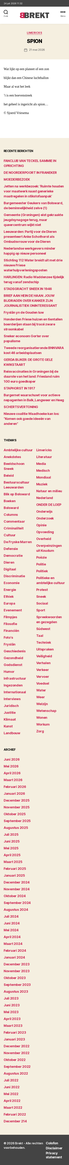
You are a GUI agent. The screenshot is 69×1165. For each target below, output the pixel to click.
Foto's (8, 637)
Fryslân (9, 644)
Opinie (41, 525)
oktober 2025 (15, 814)
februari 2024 (15, 950)
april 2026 (12, 773)
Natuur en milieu (49, 491)
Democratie (13, 556)
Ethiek (8, 596)
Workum (43, 724)
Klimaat (10, 719)
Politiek (42, 571)
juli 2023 (11, 998)
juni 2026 (12, 759)
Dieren (9, 562)
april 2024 (12, 937)
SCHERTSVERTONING (21, 407)
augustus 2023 (16, 991)
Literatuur (44, 457)
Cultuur (10, 535)
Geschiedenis (15, 651)
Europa (9, 603)
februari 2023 (15, 1032)
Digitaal (10, 569)
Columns (11, 515)
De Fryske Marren (18, 542)
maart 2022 (13, 1107)
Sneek (41, 596)
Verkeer (42, 670)
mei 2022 (11, 1094)
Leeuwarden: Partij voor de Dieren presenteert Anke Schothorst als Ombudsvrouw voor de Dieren (30, 237)
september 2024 (17, 903)
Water (41, 690)
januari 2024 (14, 957)
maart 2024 (13, 944)
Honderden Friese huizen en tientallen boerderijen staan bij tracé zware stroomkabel (33, 324)
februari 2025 (15, 869)
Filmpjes (10, 617)
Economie (12, 583)
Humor (9, 672)
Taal (39, 636)
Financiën (11, 631)
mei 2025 (11, 848)
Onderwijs (44, 511)
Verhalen (43, 663)
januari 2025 (14, 875)
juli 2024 (11, 916)
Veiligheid (44, 656)
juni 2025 (12, 841)
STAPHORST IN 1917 (19, 388)
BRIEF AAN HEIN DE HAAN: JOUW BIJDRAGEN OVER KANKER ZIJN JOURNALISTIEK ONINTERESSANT (30, 301)
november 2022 (16, 1053)
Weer (40, 697)
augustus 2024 (16, 910)
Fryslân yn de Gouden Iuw (24, 312)
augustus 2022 (16, 1073)
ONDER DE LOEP (48, 505)
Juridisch (11, 706)
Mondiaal (43, 477)
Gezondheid (13, 658)
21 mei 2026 (37, 49)
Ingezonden (13, 685)
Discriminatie (14, 576)
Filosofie (10, 624)
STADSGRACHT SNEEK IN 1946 (28, 289)
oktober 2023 (15, 978)
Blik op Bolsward (17, 494)
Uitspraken (45, 649)
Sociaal (42, 603)
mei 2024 (11, 930)
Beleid (9, 475)
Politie (41, 564)
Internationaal (15, 692)
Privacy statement (54, 1155)
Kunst (8, 726)
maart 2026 (13, 780)
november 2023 (17, 971)
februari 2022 (15, 1114)
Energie (10, 590)
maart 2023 (13, 1026)
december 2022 (16, 1046)
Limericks (34, 32)
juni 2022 (12, 1087)
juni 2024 (12, 923)
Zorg (40, 731)
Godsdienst (13, 665)
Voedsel (42, 683)
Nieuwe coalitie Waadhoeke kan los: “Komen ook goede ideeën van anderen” (31, 419)
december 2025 (17, 800)
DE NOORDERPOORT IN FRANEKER (30, 173)
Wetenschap (46, 711)
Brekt (19, 1143)
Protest (42, 590)
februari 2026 (15, 787)
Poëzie (41, 557)
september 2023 (17, 985)
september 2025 (17, 821)
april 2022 (12, 1101)
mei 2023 (11, 1012)
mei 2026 (11, 766)
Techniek (43, 642)
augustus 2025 (16, 828)
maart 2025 (13, 862)
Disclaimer (54, 1148)
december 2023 (17, 964)
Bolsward (11, 508)
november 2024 (17, 889)
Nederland (44, 498)
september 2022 (17, 1067)
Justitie (10, 712)
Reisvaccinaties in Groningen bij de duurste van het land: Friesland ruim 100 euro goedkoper (32, 376)
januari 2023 (14, 1039)
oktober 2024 (15, 896)
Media (41, 464)
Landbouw (12, 733)
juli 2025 (11, 834)
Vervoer (42, 677)
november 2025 (17, 807)
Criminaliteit (14, 528)
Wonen (41, 717)
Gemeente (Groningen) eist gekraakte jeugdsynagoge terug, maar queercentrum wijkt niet (33, 220)
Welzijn (42, 704)
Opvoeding (45, 532)
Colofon (52, 1143)
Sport (40, 610)
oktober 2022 (15, 1060)
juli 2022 (11, 1080)
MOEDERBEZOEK (17, 179)
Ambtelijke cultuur (18, 450)
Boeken (9, 501)
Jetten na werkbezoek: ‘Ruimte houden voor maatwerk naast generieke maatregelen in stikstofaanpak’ (34, 191)
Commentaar (14, 521)
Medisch (43, 470)
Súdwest (43, 629)
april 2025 (12, 855)
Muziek (41, 484)
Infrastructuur (15, 678)
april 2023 (12, 1019)
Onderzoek (45, 518)
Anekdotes (12, 457)
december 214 (15, 1121)
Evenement (13, 610)
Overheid (43, 539)
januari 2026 (14, 793)
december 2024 (17, 882)
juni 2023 (12, 1005)
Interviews (12, 699)
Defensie (11, 549)
